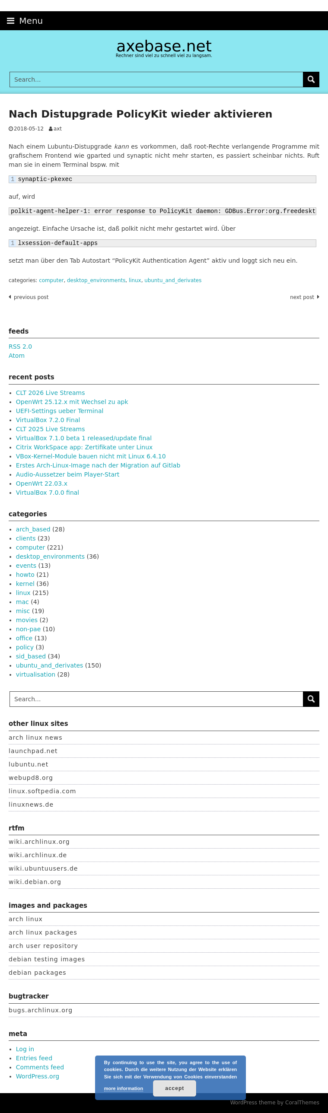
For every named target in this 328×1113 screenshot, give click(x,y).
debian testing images (47, 959)
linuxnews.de (31, 804)
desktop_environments (96, 280)
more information (123, 1088)
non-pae (28, 629)
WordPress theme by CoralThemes (274, 1103)
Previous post (31, 297)
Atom (17, 355)
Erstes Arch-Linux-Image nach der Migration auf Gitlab (98, 465)
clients (26, 538)
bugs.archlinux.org (41, 1010)
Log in (25, 1049)
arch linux (26, 919)
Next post (302, 297)
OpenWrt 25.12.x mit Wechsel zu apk (72, 401)
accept (174, 1088)
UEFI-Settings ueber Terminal (60, 410)
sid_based (31, 656)
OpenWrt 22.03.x (41, 483)
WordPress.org (37, 1076)
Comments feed (40, 1067)
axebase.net (164, 46)
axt (58, 129)
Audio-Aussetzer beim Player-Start (68, 474)
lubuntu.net (28, 764)
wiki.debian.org (35, 881)
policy (25, 647)
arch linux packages (43, 932)
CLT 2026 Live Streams (50, 392)
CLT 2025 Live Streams (50, 429)
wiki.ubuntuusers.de (43, 868)
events (26, 565)
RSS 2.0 (20, 346)
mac (22, 601)
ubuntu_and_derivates (172, 280)
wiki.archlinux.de (38, 855)
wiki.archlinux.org (39, 841)
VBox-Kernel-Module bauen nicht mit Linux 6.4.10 (91, 456)
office (24, 638)
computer (51, 280)
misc (23, 610)
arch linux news (36, 737)
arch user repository (43, 945)
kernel (25, 583)
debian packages (38, 972)
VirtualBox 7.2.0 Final (48, 420)
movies (27, 620)
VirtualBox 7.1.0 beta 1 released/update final (84, 438)
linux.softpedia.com (42, 791)
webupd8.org (31, 777)
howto (25, 574)
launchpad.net (33, 750)
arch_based (33, 529)
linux (135, 280)
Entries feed (34, 1058)
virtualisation (35, 674)
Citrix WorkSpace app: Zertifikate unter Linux (84, 447)
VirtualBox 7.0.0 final (47, 492)
